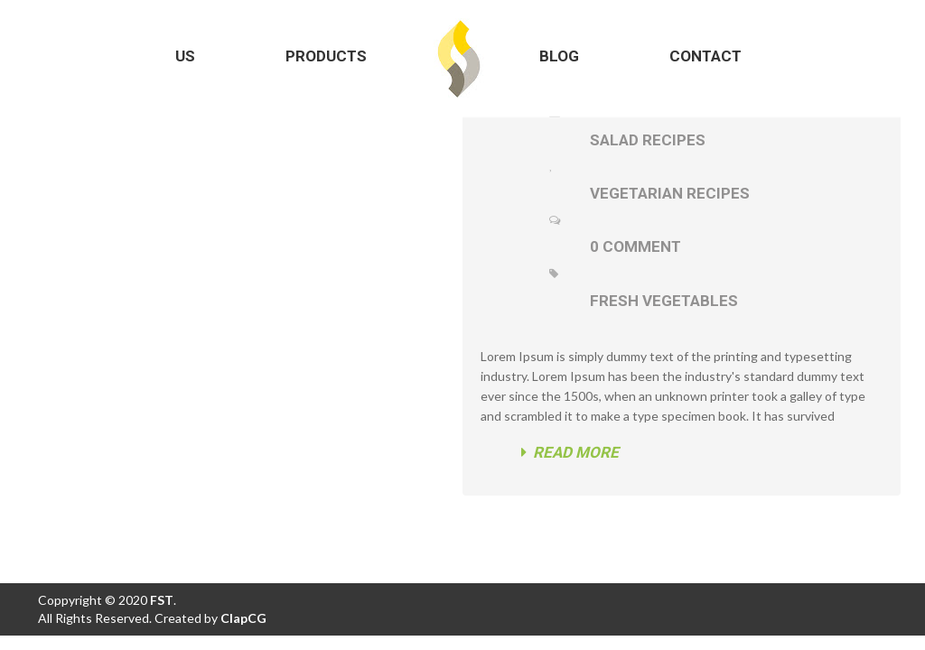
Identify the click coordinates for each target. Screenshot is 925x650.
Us (185, 56)
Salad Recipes (647, 140)
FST (160, 600)
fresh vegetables (664, 301)
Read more (570, 452)
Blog (559, 56)
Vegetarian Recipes (670, 193)
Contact (705, 56)
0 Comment (635, 246)
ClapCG (243, 618)
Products (326, 56)
